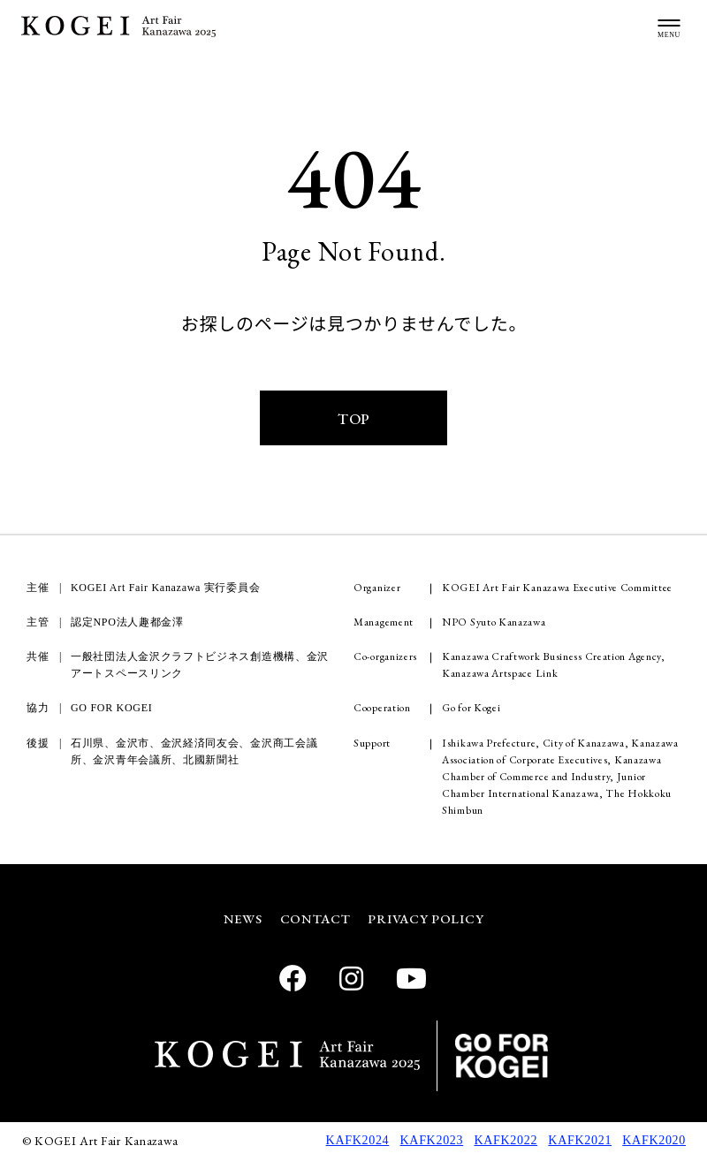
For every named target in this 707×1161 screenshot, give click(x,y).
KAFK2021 (580, 1142)
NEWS (242, 920)
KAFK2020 (654, 1142)
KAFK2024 (358, 1142)
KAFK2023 (432, 1142)
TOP (353, 419)
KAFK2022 (505, 1142)
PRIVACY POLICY (427, 920)
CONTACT (315, 920)
